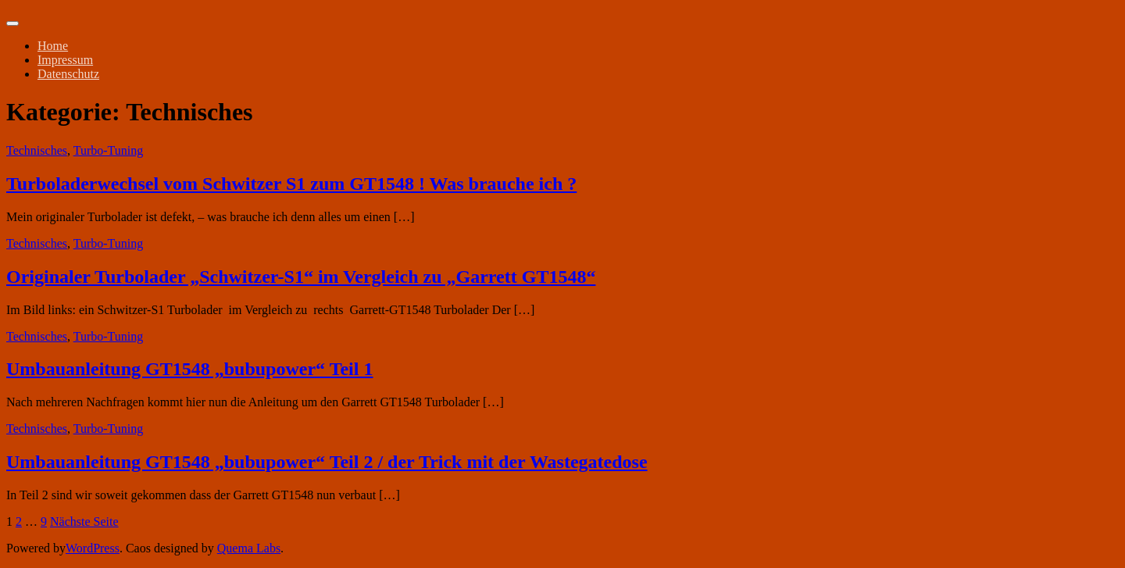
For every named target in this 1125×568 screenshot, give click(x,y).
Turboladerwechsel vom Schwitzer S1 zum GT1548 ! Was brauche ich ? (291, 183)
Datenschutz (68, 73)
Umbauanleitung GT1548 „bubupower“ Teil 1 (189, 369)
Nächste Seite (84, 521)
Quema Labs (248, 548)
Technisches (36, 150)
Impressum (65, 59)
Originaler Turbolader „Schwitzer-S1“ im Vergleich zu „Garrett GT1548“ (300, 276)
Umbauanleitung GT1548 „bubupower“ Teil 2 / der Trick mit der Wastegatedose (327, 462)
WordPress (93, 548)
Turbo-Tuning (108, 150)
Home (53, 45)
